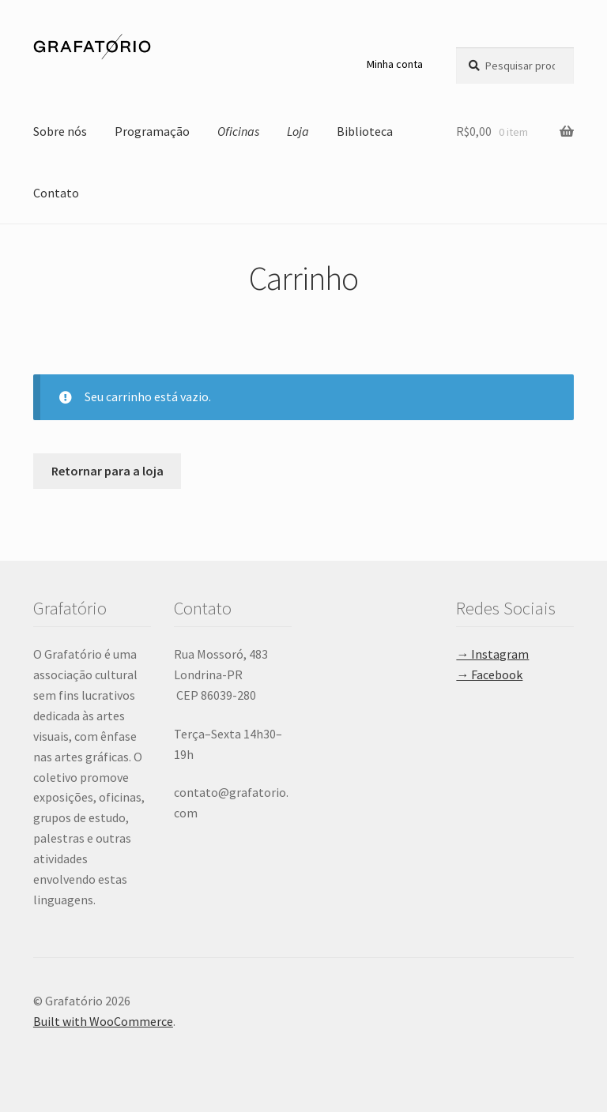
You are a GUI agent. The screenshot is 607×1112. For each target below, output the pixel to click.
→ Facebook (489, 674)
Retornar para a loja (107, 471)
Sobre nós (60, 131)
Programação (152, 131)
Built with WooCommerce (103, 1021)
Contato (56, 193)
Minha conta (395, 64)
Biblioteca (365, 131)
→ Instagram (492, 654)
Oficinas (238, 131)
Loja (298, 131)
